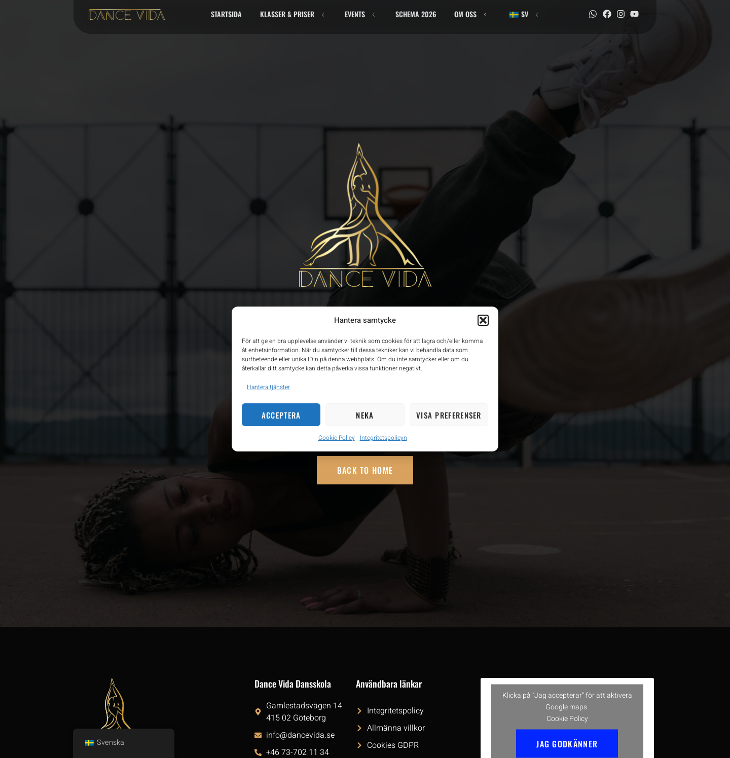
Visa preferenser (449, 415)
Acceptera (281, 415)
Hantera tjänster (268, 387)
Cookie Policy (336, 437)
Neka (365, 415)
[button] (483, 320)
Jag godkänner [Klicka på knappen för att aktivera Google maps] (567, 743)
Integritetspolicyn (383, 437)
